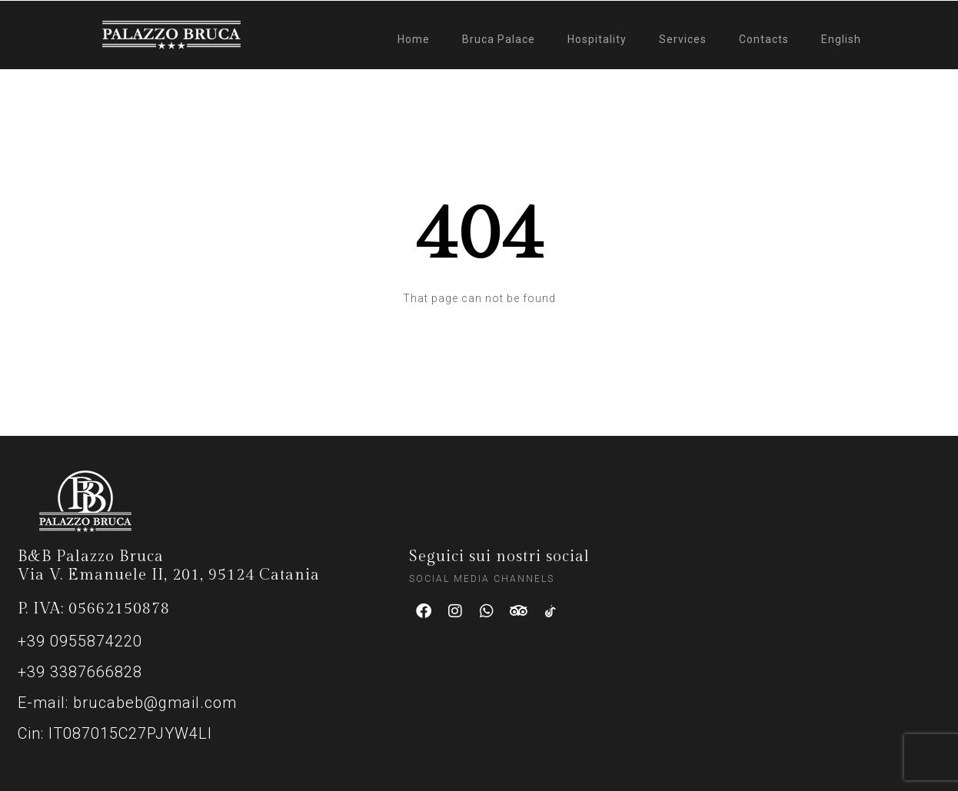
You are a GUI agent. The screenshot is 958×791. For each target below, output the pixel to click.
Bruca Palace (498, 39)
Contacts (764, 39)
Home (414, 39)
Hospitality (597, 39)
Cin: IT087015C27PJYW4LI (115, 733)
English (841, 39)
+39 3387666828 (80, 672)
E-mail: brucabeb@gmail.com (127, 702)
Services (683, 39)
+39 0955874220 (80, 641)
